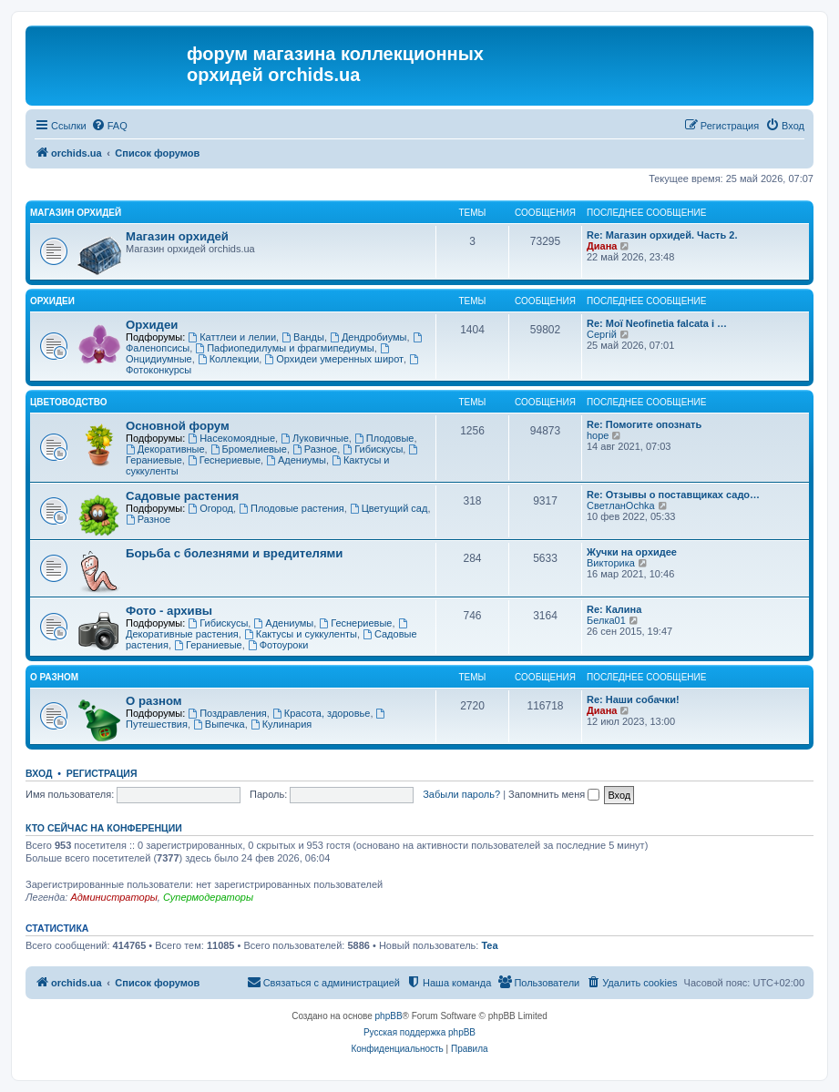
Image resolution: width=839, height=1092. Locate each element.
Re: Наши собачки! (633, 699)
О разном (54, 677)
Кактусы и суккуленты (300, 633)
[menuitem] (109, 126)
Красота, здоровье (321, 713)
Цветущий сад (389, 508)
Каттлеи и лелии (232, 337)
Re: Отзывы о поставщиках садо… (673, 494)
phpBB (389, 1016)
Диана (602, 245)
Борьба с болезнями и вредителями (234, 553)
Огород (210, 508)
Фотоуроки (278, 644)
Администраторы (113, 897)
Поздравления (227, 713)
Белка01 (606, 620)
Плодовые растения (291, 508)
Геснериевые (224, 459)
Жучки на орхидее (632, 551)
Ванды (302, 337)
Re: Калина (614, 609)
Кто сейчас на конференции (104, 827)
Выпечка (219, 724)
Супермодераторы (208, 897)
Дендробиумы (368, 337)
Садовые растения (182, 496)
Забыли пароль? (461, 794)
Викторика (611, 562)
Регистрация (102, 773)
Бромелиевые (248, 449)
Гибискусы (373, 449)
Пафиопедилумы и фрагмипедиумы (284, 347)
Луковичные (315, 438)
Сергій (602, 334)
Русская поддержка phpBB (419, 1032)
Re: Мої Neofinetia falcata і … (657, 323)
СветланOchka (621, 505)
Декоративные (165, 449)
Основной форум (178, 426)
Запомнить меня (553, 794)
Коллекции (228, 358)
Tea (489, 945)
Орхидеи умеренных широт (334, 358)
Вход (39, 773)
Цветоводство (68, 402)
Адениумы (296, 459)
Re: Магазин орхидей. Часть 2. (662, 235)
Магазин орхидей (75, 213)
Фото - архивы (169, 610)
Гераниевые (208, 644)
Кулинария (281, 724)
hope (598, 435)
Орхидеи (52, 301)
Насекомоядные (231, 438)
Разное (314, 449)
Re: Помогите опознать (644, 424)
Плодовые (384, 438)
